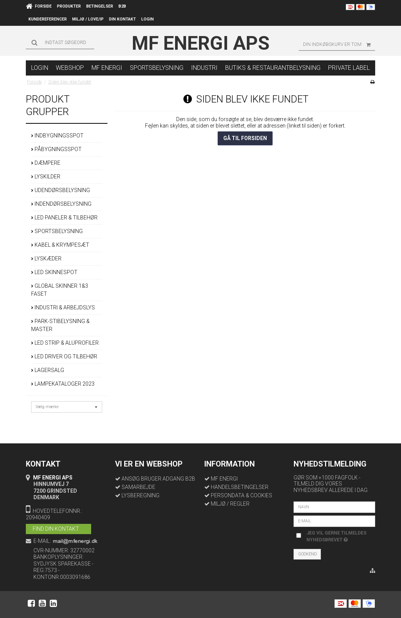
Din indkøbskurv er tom (339, 44)
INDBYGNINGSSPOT (57, 135)
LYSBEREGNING (140, 495)
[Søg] (60, 42)
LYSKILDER (45, 176)
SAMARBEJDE (138, 487)
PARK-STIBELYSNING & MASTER (60, 325)
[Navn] (334, 507)
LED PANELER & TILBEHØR (64, 217)
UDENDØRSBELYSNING (60, 190)
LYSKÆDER (46, 258)
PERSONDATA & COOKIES (241, 495)
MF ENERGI (224, 479)
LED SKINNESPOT (54, 272)
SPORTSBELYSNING (57, 231)
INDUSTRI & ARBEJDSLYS (63, 307)
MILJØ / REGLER (230, 504)
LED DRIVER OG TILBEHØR (64, 356)
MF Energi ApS (201, 43)
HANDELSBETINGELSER (239, 487)
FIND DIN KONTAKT (56, 529)
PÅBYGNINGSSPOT (56, 149)
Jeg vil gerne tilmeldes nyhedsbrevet (335, 536)
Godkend (307, 554)
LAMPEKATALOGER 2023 (63, 384)
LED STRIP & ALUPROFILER (65, 343)
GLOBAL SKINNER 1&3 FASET (59, 290)
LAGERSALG (47, 370)
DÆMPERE (45, 163)
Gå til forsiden (245, 138)
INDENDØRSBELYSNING (61, 204)
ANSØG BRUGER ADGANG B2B (158, 479)
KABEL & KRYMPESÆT (60, 245)
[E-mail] (334, 521)
